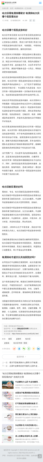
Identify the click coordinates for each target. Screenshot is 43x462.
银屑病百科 (19, 8)
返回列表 (20, 357)
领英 (38, 348)
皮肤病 (6, 343)
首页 (11, 8)
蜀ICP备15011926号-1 (27, 453)
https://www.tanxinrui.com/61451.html (25, 334)
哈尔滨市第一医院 (20, 343)
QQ (19, 348)
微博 (14, 348)
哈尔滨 (28, 339)
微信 (24, 348)
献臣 (10, 339)
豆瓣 (29, 348)
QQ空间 (33, 348)
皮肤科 (18, 339)
